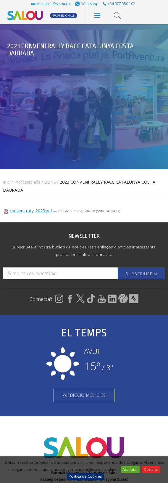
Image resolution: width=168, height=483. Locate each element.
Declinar (151, 469)
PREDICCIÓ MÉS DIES (84, 395)
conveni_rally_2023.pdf (28, 211)
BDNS (50, 182)
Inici (6, 182)
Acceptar (130, 469)
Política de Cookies (85, 476)
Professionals (27, 182)
